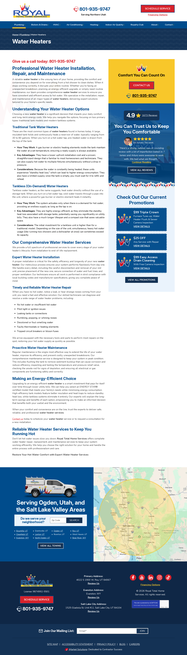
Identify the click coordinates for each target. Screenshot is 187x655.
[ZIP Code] (58, 520)
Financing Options (158, 14)
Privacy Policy (143, 605)
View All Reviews (141, 170)
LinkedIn (151, 577)
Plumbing (24, 34)
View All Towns (50, 545)
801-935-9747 (94, 9)
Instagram (159, 577)
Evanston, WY (22, 538)
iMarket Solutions (78, 649)
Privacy (162, 607)
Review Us (93, 583)
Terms (166, 607)
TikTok (168, 577)
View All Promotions (141, 279)
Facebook (133, 577)
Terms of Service (151, 605)
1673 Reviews (149, 115)
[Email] (112, 631)
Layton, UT (40, 534)
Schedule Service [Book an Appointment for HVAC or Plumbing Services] (157, 8)
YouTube (142, 577)
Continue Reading (141, 162)
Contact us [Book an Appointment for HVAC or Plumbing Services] (17, 418)
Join (142, 630)
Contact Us (141, 85)
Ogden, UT (58, 531)
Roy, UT (75, 531)
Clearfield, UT (22, 534)
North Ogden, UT (42, 538)
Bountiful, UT (22, 531)
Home (15, 34)
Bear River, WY (79, 538)
